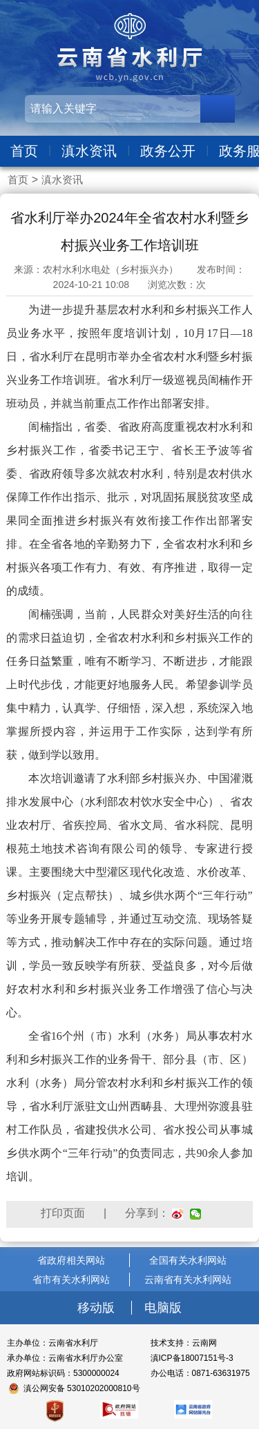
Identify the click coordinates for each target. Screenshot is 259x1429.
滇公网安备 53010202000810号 (81, 1388)
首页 (24, 150)
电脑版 (163, 1308)
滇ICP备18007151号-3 (192, 1358)
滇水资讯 (89, 150)
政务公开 (167, 150)
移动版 (97, 1308)
